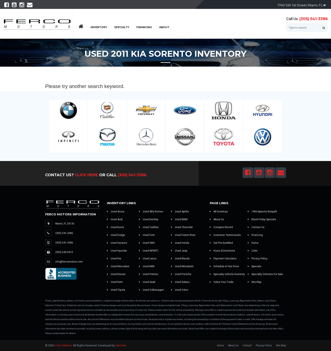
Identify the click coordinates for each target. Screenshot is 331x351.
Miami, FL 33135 (64, 223)
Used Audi (115, 219)
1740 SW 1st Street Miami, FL (302, 5)
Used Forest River (183, 235)
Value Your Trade (221, 282)
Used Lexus (147, 258)
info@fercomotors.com (69, 261)
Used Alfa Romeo (151, 211)
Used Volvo (179, 289)
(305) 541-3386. (133, 175)
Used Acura (115, 211)
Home (253, 242)
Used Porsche (181, 274)
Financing (144, 27)
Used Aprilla (180, 211)
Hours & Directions (222, 250)
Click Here (86, 175)
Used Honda (180, 242)
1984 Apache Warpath (262, 211)
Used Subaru (180, 282)
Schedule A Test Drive (224, 266)
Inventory (99, 27)
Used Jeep (179, 250)
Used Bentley (148, 219)
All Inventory (219, 211)
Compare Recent (221, 227)
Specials (254, 266)
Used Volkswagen (151, 289)
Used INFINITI (148, 250)
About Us (217, 219)
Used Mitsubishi (182, 266)
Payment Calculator (223, 258)
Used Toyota (116, 289)
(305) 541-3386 (313, 19)
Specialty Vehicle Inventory (227, 274)
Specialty (121, 27)
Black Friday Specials (262, 219)
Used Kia (114, 258)
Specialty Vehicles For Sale (265, 274)
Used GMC (147, 242)
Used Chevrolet (182, 227)
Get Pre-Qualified (221, 242)
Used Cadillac (149, 227)
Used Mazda (180, 258)
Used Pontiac (148, 274)
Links (253, 250)
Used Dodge (116, 235)
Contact (247, 345)
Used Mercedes (118, 266)
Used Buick (115, 227)
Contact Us (256, 227)
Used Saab (147, 282)
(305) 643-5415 (64, 252)
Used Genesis (117, 242)
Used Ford (147, 235)
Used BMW (179, 219)
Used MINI (147, 266)
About (164, 27)
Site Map (254, 282)
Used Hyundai (117, 250)
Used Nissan (116, 274)
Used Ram (115, 282)
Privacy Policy (257, 258)
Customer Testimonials (225, 235)
